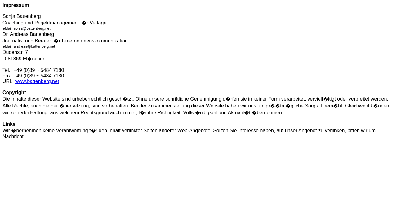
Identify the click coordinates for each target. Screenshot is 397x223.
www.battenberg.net (37, 81)
